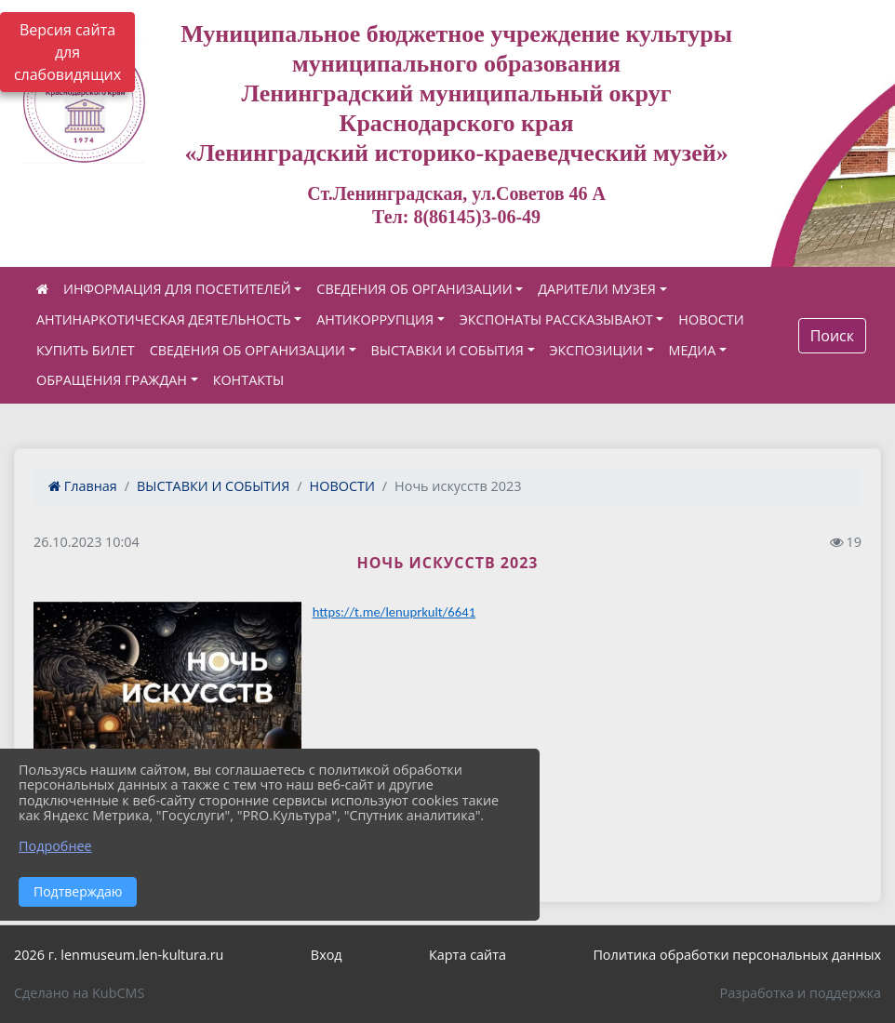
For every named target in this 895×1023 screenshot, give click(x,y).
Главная (82, 486)
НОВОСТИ (710, 319)
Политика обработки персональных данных (737, 954)
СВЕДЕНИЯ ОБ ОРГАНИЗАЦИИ (414, 289)
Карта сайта (467, 954)
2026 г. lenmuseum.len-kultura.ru (118, 954)
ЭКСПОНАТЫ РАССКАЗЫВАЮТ (556, 319)
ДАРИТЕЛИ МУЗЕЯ (597, 289)
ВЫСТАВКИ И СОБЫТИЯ (447, 350)
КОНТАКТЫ (249, 380)
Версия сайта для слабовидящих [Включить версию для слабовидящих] (67, 52)
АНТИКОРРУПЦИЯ (375, 319)
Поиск (832, 336)
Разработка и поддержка (800, 993)
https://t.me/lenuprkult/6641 (394, 612)
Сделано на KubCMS (79, 993)
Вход (326, 954)
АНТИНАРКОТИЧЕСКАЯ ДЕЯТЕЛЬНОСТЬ (163, 319)
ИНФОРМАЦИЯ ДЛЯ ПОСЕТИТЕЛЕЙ (177, 289)
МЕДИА (692, 350)
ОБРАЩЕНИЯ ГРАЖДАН (111, 380)
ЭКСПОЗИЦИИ (596, 350)
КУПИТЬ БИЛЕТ (85, 350)
